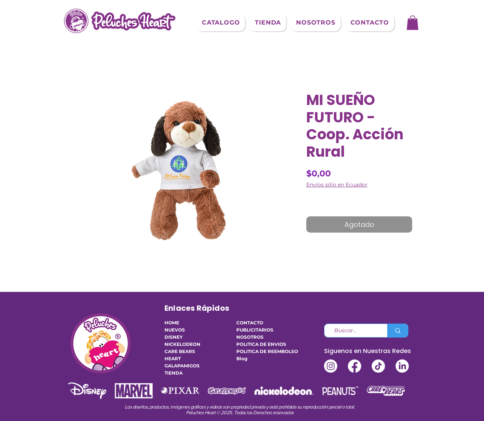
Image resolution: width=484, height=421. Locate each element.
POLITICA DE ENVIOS (259, 344)
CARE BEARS (179, 351)
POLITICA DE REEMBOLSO (259, 351)
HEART (172, 358)
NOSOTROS (250, 337)
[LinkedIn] (402, 366)
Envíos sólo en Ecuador (337, 185)
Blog (241, 358)
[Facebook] (354, 366)
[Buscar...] (352, 331)
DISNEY (173, 337)
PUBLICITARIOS (254, 330)
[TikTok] (378, 366)
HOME (171, 322)
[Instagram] (330, 366)
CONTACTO (249, 322)
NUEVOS (174, 330)
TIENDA (173, 373)
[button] (221, 22)
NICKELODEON (182, 344)
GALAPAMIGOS (182, 366)
